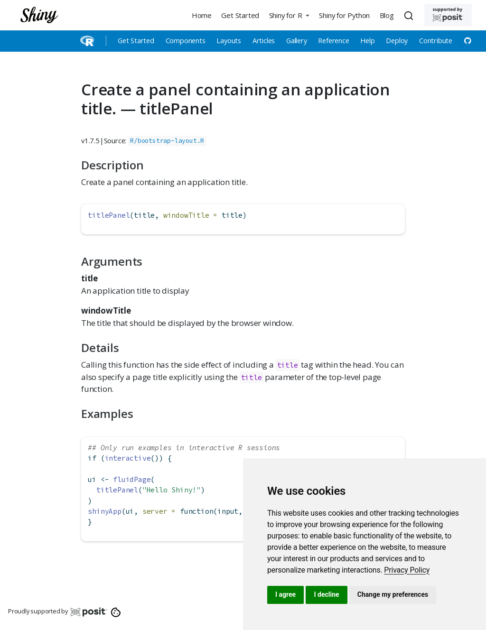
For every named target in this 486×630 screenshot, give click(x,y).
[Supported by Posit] (448, 15)
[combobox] (410, 15)
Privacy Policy (407, 569)
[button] (289, 15)
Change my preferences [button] (392, 594)
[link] (407, 569)
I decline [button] (326, 594)
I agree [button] (285, 594)
